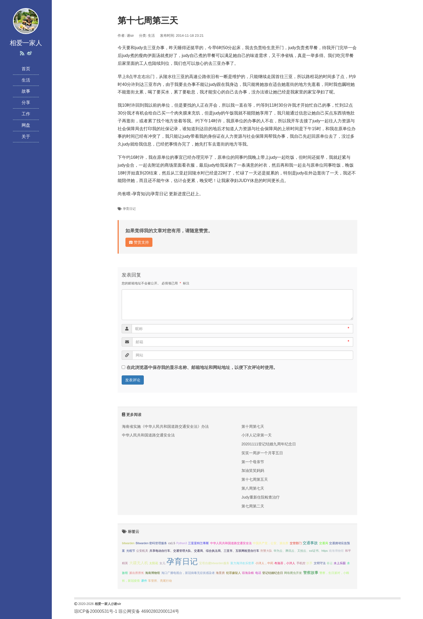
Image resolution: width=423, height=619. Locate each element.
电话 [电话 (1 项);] (258, 572)
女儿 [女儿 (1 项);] (162, 563)
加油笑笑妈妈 (252, 470)
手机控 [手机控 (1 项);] (300, 563)
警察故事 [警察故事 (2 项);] (310, 573)
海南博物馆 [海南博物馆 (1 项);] (152, 572)
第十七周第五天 (254, 479)
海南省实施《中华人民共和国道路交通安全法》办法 (165, 426)
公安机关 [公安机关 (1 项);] (142, 550)
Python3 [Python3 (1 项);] (181, 543)
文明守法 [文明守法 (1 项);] (320, 563)
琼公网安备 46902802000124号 (148, 611)
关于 (26, 136)
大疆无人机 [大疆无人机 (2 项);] (138, 563)
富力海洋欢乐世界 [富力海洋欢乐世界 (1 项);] (242, 563)
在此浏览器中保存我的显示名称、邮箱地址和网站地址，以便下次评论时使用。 (202, 367)
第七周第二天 (252, 506)
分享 (26, 102)
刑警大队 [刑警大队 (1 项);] (266, 550)
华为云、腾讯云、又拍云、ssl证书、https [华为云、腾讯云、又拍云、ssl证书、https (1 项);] (301, 550)
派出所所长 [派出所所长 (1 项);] (136, 572)
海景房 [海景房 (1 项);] (220, 572)
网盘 (26, 125)
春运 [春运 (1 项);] (330, 563)
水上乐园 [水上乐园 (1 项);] (340, 563)
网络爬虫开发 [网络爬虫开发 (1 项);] (293, 572)
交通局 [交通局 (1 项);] (323, 543)
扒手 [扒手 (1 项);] (309, 563)
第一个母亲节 (252, 462)
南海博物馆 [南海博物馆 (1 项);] (336, 550)
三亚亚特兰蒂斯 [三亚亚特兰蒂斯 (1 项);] (198, 543)
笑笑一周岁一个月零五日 (262, 453)
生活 (26, 80)
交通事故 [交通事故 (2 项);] (310, 543)
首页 (26, 68)
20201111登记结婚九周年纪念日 (268, 444)
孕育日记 (129, 209)
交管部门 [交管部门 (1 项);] (296, 543)
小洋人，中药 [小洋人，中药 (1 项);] (264, 563)
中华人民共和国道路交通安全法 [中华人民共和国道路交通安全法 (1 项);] (231, 543)
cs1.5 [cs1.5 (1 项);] (171, 543)
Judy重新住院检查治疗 (260, 497)
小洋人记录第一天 (256, 435)
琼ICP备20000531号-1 (95, 611)
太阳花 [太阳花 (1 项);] (153, 563)
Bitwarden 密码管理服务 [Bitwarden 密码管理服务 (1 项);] (151, 543)
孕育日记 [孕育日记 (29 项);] (182, 561)
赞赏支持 (139, 242)
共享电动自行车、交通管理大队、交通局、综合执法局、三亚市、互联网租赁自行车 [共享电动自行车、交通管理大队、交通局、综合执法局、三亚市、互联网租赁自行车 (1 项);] (204, 550)
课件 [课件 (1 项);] (144, 580)
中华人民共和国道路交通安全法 (148, 435)
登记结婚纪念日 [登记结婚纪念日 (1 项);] (272, 572)
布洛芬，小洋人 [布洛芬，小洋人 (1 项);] (284, 563)
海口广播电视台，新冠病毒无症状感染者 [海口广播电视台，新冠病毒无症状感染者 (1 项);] (188, 572)
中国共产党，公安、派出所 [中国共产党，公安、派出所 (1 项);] (270, 543)
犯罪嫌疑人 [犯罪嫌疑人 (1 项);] (233, 572)
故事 (26, 91)
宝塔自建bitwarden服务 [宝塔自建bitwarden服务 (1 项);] (214, 563)
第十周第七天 (252, 426)
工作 (26, 114)
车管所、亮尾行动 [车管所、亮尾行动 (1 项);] (160, 580)
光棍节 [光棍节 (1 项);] (130, 550)
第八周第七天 (252, 488)
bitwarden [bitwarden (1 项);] (128, 543)
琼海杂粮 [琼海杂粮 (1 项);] (248, 572)
